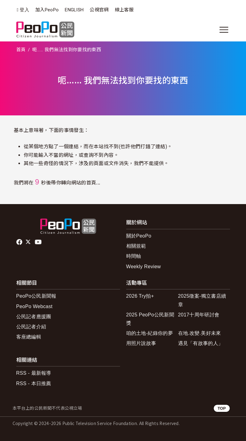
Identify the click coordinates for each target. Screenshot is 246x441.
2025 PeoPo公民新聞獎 (150, 319)
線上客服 (124, 10)
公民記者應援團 (33, 316)
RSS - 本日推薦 (33, 383)
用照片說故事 (141, 343)
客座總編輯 (28, 336)
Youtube (39, 242)
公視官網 (99, 10)
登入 (24, 10)
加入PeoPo (47, 10)
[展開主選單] (224, 30)
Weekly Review (143, 266)
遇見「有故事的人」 (200, 343)
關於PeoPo (138, 235)
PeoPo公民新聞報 (36, 296)
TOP (221, 408)
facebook (19, 242)
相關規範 (136, 246)
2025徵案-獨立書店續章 (202, 300)
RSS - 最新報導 (33, 373)
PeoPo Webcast (34, 306)
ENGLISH (74, 10)
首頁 (21, 49)
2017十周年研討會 (199, 314)
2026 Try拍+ (140, 296)
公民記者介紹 (31, 326)
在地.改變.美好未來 (199, 333)
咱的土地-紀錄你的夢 (149, 333)
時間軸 (133, 256)
